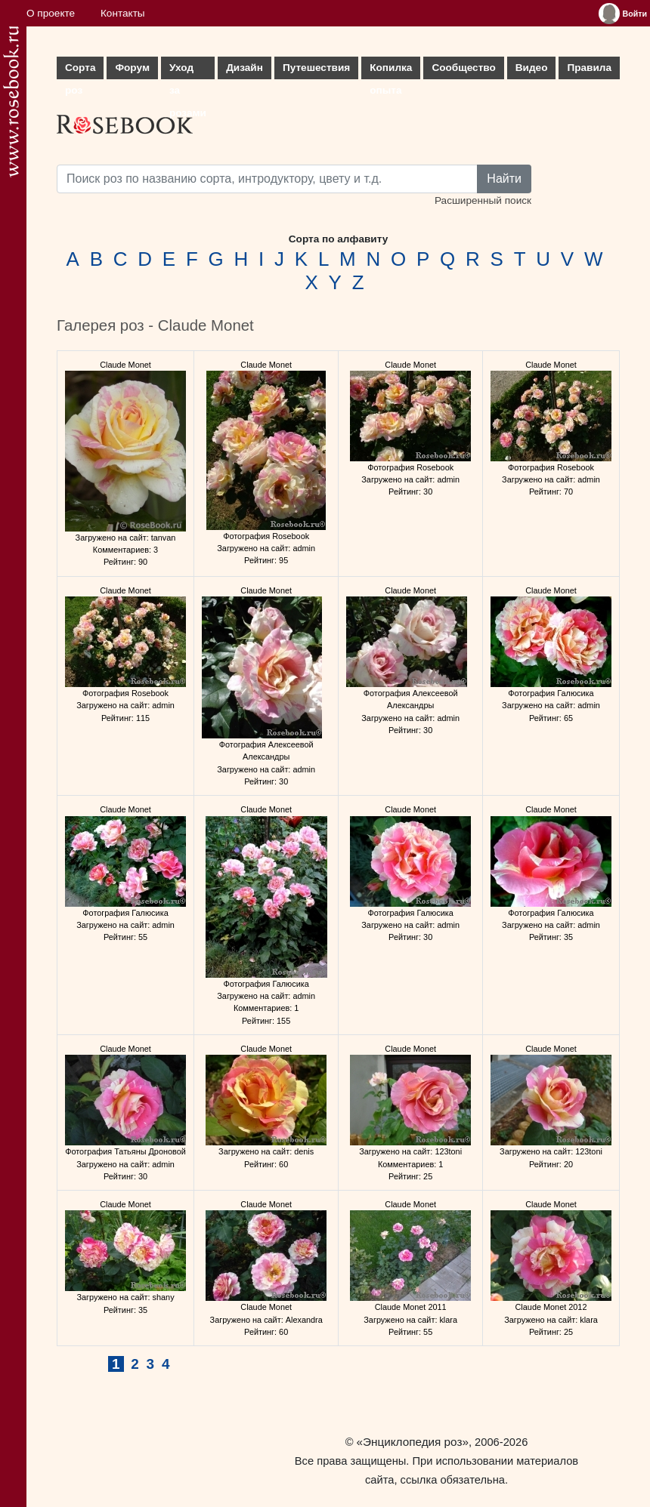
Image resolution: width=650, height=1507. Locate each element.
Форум (132, 67)
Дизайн (244, 67)
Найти (504, 178)
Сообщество (463, 67)
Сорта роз (80, 70)
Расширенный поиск (483, 200)
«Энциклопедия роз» (413, 1441)
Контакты (123, 13)
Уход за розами (187, 70)
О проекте (50, 13)
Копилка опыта (391, 70)
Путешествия (316, 67)
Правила (589, 67)
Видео (531, 67)
